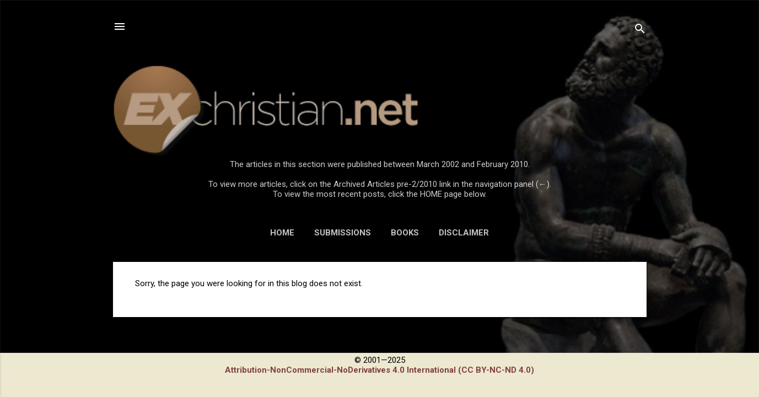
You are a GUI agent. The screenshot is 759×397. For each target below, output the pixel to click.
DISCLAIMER (464, 233)
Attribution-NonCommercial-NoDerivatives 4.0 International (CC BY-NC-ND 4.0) (379, 370)
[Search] (640, 30)
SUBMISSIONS (342, 233)
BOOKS (405, 233)
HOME (282, 233)
